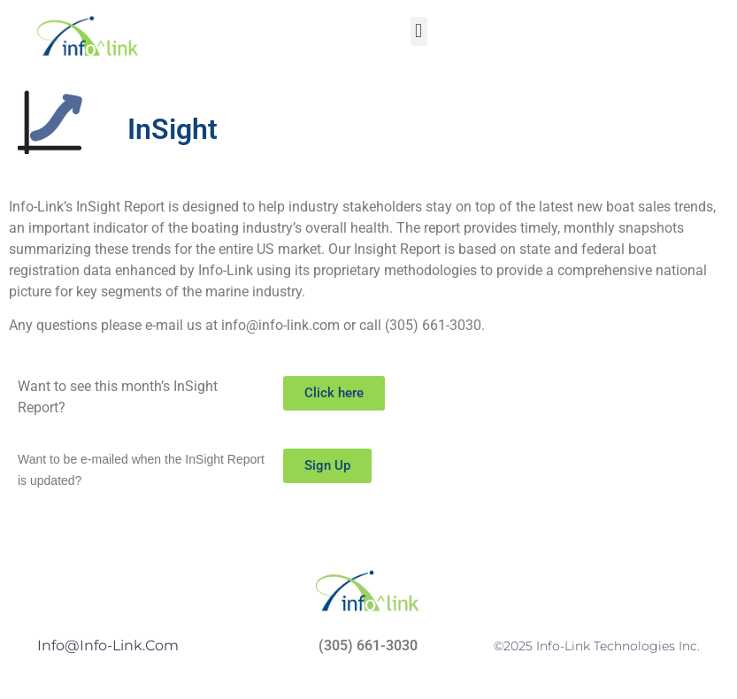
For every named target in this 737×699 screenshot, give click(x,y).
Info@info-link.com (108, 645)
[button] (419, 31)
